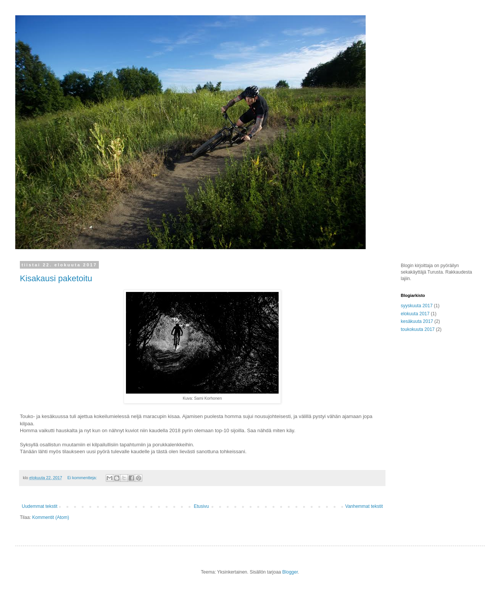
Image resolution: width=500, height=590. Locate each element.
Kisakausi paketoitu (56, 278)
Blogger (290, 572)
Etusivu (201, 506)
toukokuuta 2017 (418, 329)
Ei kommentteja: (82, 477)
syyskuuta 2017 (416, 305)
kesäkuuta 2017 (417, 321)
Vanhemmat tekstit (364, 506)
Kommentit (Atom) (50, 517)
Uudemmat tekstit (39, 506)
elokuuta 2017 (415, 313)
